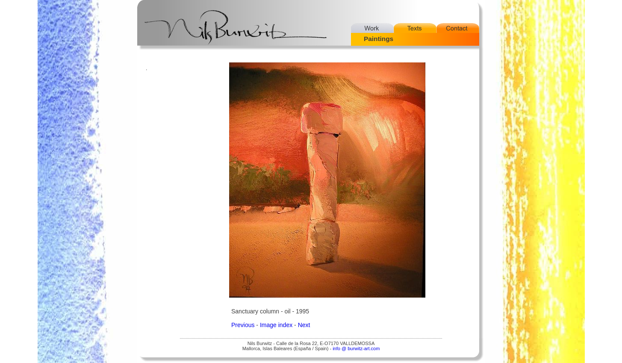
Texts (415, 28)
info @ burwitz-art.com (356, 348)
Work (372, 28)
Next (304, 325)
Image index (276, 325)
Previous (242, 325)
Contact (457, 28)
